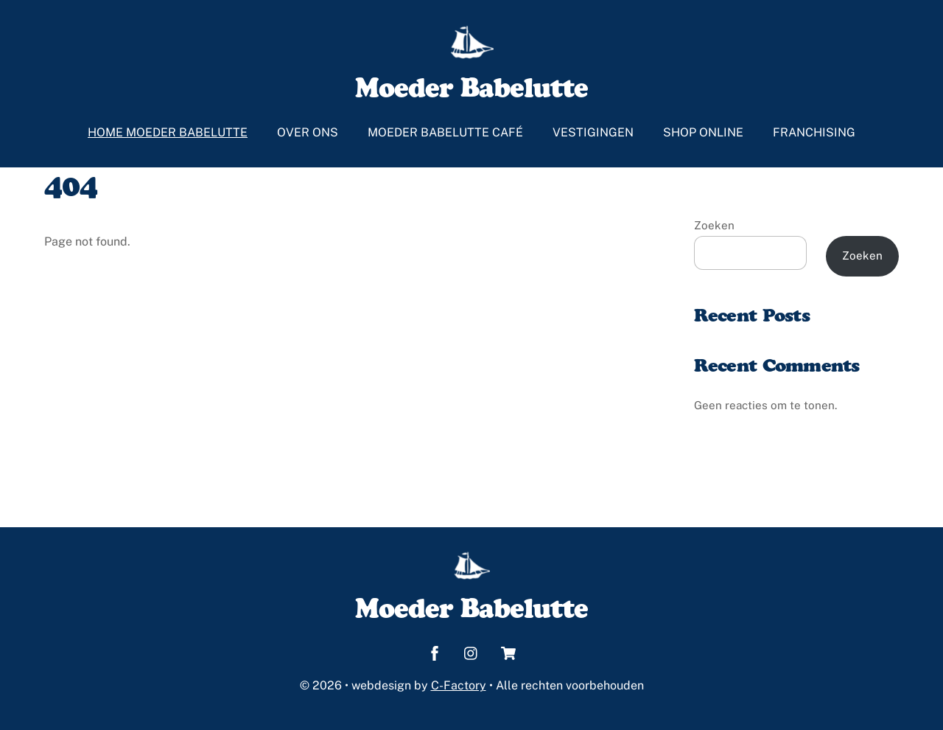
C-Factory (458, 685)
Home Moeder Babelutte (168, 132)
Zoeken (714, 225)
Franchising (814, 132)
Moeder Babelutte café (445, 132)
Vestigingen (593, 132)
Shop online (703, 132)
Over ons (307, 132)
